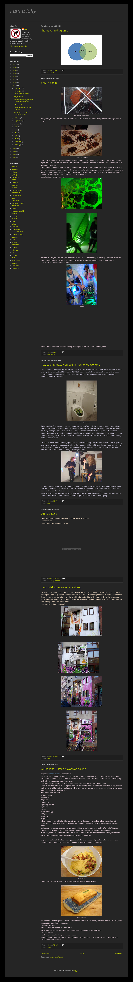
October (17, 118)
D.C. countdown (17, 232)
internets (57, 580)
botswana (15, 245)
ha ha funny (50, 72)
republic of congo (18, 234)
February (17, 142)
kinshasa (15, 169)
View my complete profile (18, 46)
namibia (15, 214)
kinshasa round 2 (18, 211)
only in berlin (49, 82)
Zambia (14, 242)
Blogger (75, 971)
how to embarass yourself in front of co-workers (70, 364)
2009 (14, 148)
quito (13, 258)
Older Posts (118, 953)
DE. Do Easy (49, 513)
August (17, 124)
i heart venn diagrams (54, 30)
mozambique (16, 195)
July (16, 127)
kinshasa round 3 (18, 203)
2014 (14, 74)
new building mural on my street (61, 587)
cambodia (15, 266)
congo (14, 198)
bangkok (15, 263)
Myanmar (15, 216)
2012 (14, 80)
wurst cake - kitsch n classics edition (63, 769)
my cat (14, 255)
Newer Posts (46, 953)
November (18, 91)
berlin (48, 354)
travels (14, 167)
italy (13, 253)
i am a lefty (23, 11)
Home (82, 953)
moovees (15, 226)
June (16, 130)
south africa (16, 260)
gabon (14, 208)
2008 (14, 151)
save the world (17, 190)
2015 (14, 71)
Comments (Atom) (56, 957)
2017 (14, 65)
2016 (14, 68)
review (53, 354)
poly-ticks (15, 185)
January (17, 145)
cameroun (15, 206)
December (18, 88)
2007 (14, 154)
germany (15, 182)
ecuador (15, 237)
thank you (15, 268)
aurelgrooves (16, 229)
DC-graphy (16, 177)
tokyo (14, 224)
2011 (14, 83)
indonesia (15, 201)
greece (14, 247)
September (18, 121)
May (16, 133)
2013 (14, 77)
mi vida (14, 172)
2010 (14, 85)
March (16, 139)
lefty (26, 29)
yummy (49, 947)
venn (13, 239)
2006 (14, 157)
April (16, 136)
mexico (14, 219)
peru (13, 221)
